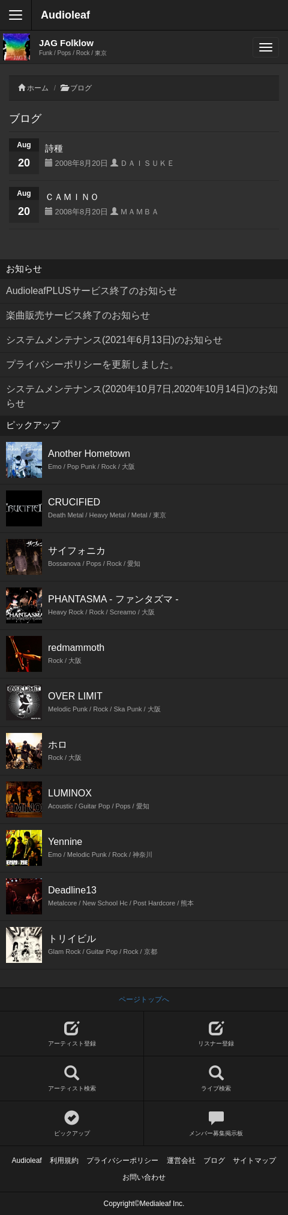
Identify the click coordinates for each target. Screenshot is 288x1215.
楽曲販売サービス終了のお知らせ (78, 315)
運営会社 (181, 1160)
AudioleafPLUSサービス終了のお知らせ (91, 291)
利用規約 (64, 1160)
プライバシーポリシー (122, 1160)
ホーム (38, 88)
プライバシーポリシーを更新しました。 (92, 364)
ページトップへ (144, 999)
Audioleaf (65, 15)
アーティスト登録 (71, 1034)
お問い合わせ (144, 1177)
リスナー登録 (216, 1034)
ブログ (81, 88)
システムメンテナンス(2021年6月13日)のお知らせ (114, 340)
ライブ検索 (216, 1079)
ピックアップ (71, 1124)
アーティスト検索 (71, 1079)
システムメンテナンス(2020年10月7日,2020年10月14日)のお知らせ (142, 396)
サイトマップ (254, 1160)
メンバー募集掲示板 (216, 1124)
